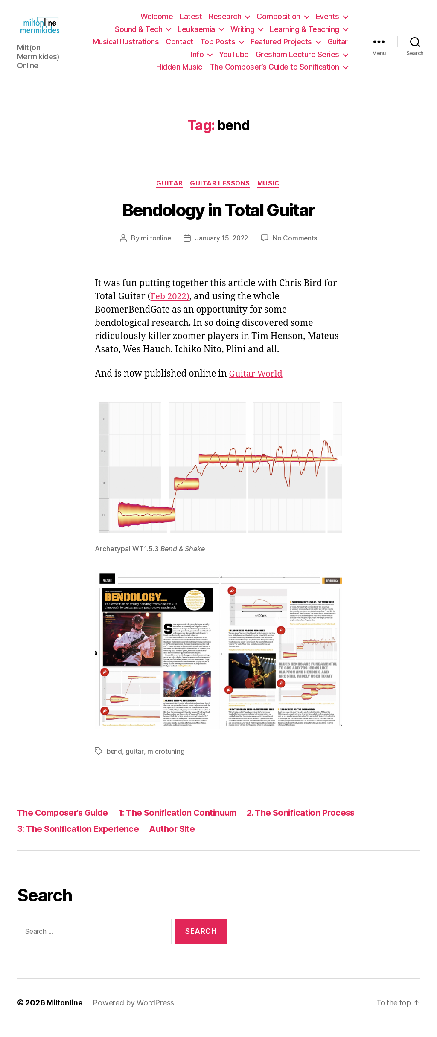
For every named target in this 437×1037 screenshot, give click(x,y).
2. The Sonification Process (314, 822)
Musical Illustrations (126, 46)
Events (327, 21)
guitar (135, 762)
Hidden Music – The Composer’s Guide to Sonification (247, 71)
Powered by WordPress (133, 1012)
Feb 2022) (171, 307)
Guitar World (257, 384)
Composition (278, 21)
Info (197, 59)
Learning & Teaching (304, 33)
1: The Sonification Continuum (185, 822)
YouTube (234, 59)
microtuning (166, 762)
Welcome (156, 21)
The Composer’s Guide (65, 822)
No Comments (296, 248)
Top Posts (218, 46)
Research (225, 21)
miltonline (155, 248)
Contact (179, 46)
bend (115, 762)
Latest (191, 21)
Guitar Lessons (220, 193)
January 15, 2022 (221, 248)
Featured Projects (281, 46)
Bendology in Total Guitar (218, 220)
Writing (242, 33)
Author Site (177, 839)
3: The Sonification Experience (80, 839)
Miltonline (64, 1012)
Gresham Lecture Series (297, 59)
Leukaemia (196, 33)
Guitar (337, 46)
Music (270, 193)
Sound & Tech (138, 33)
